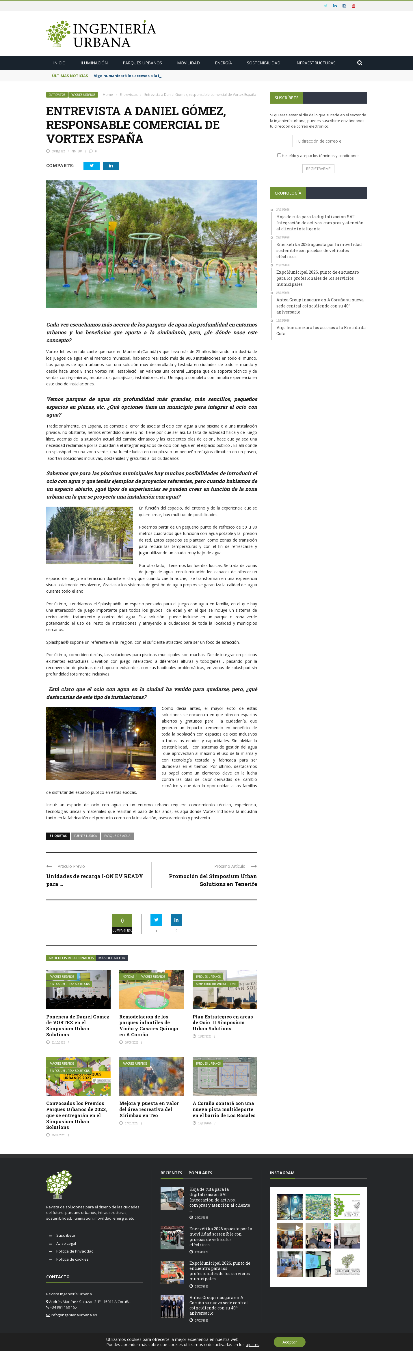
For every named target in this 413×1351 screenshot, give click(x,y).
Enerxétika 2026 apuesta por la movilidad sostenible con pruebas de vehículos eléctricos (220, 1236)
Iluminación (94, 63)
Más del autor (111, 958)
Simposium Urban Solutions (70, 984)
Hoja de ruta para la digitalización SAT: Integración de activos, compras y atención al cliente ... (219, 1199)
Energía (223, 63)
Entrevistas (57, 95)
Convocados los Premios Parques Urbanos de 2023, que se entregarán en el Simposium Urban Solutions (76, 1115)
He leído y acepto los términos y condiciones (321, 155)
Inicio (59, 63)
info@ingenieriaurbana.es (74, 1315)
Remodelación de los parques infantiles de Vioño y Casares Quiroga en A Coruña (148, 1025)
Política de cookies (72, 1259)
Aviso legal (356, 1342)
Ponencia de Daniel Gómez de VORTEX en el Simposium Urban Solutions (77, 1025)
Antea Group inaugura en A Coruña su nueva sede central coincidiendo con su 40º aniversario (218, 1305)
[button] (290, 1207)
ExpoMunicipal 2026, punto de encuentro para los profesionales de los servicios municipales (219, 1271)
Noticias (128, 977)
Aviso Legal (66, 1243)
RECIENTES (171, 1172)
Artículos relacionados (71, 958)
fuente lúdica (85, 836)
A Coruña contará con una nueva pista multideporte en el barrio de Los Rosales (224, 1109)
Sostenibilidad (263, 63)
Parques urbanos (142, 63)
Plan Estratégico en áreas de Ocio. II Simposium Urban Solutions (223, 1023)
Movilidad (188, 63)
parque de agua (117, 836)
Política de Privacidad (75, 1251)
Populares (200, 1172)
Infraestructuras (315, 63)
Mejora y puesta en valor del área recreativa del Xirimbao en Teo (149, 1109)
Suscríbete (65, 1235)
